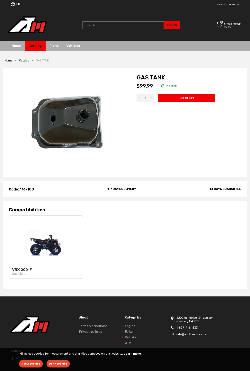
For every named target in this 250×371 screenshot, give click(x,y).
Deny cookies (58, 363)
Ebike (129, 332)
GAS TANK (42, 60)
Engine (130, 326)
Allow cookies (31, 363)
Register (234, 4)
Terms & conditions (93, 326)
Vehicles (73, 46)
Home (16, 46)
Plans (53, 46)
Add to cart (186, 98)
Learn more (132, 353)
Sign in (221, 4)
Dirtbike (130, 337)
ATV (128, 343)
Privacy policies (90, 332)
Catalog (35, 46)
